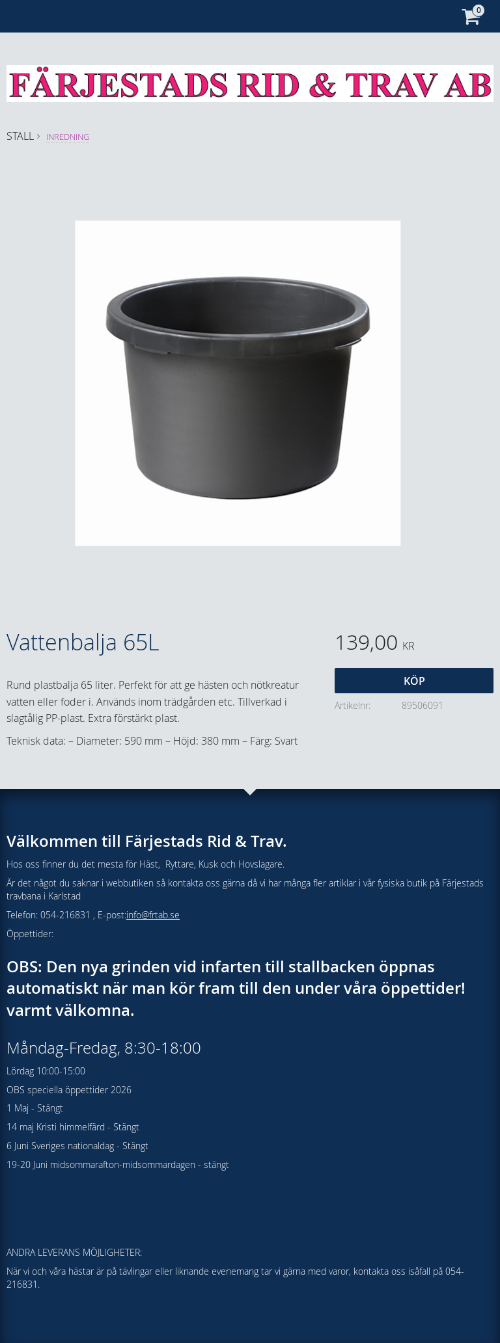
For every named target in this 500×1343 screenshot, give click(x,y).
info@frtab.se (153, 915)
